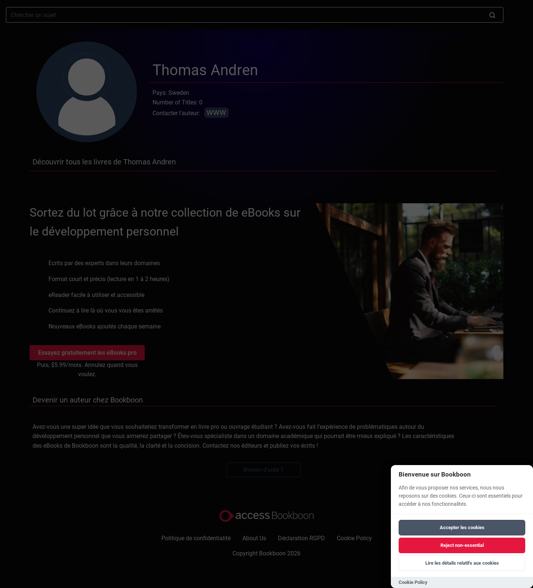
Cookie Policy (413, 582)
